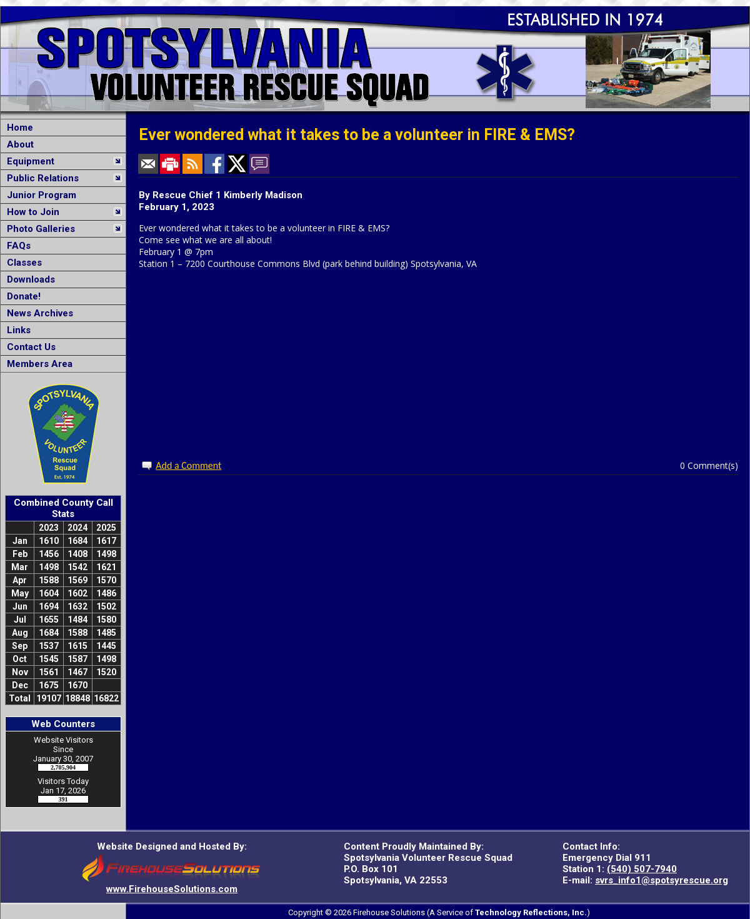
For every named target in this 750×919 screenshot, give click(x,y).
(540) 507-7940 (642, 869)
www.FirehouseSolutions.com (172, 889)
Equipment (28, 161)
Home (17, 127)
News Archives (37, 313)
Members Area (37, 363)
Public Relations (40, 178)
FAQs (16, 245)
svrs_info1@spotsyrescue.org (661, 880)
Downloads (28, 279)
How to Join (30, 212)
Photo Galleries (38, 228)
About (18, 144)
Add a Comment (188, 465)
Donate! (21, 296)
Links (16, 330)
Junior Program (39, 195)
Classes (22, 262)
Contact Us (29, 347)
